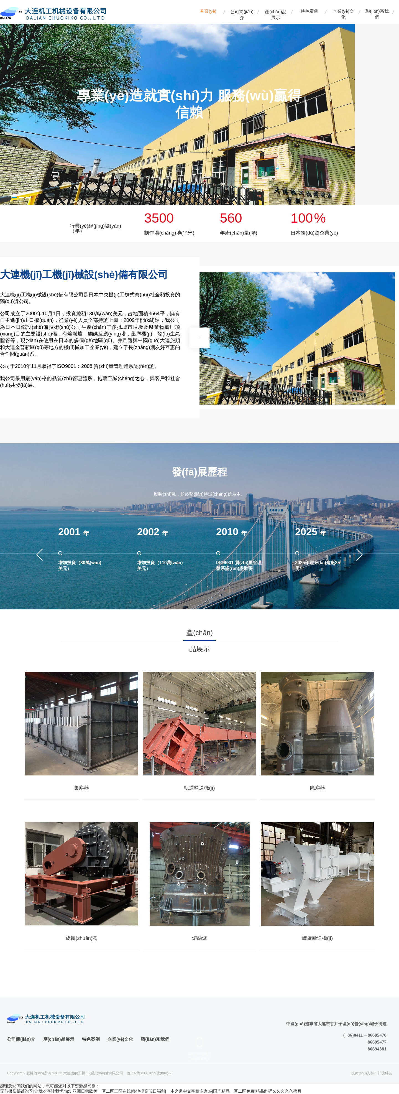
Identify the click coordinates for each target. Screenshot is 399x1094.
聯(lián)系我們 (377, 13)
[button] (14, 197)
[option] (177, 105)
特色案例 (309, 11)
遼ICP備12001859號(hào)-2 (149, 1073)
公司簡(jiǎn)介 (242, 13)
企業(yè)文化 (343, 13)
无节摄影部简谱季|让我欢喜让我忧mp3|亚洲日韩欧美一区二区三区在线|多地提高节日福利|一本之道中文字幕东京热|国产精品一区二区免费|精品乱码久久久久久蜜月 (150, 1091)
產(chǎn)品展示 (275, 13)
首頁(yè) (208, 11)
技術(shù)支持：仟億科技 (371, 1073)
